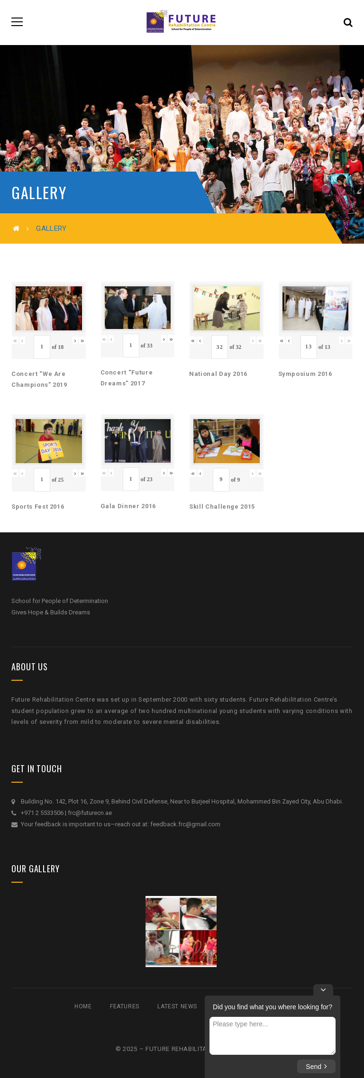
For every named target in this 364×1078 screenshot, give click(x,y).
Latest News (177, 1006)
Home (82, 1006)
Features (124, 1006)
